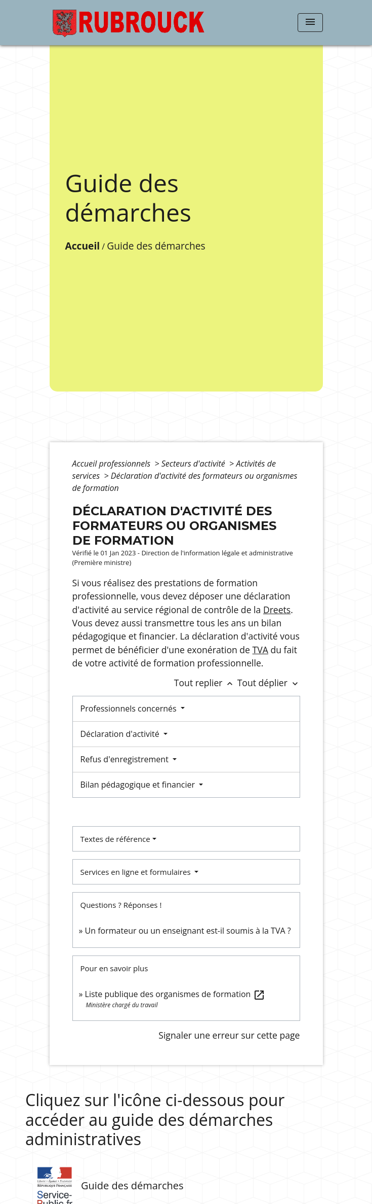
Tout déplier (268, 683)
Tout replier (205, 683)
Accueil (82, 246)
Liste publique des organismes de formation (175, 994)
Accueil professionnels (112, 463)
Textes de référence (115, 839)
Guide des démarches (156, 246)
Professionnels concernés (129, 708)
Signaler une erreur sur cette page (229, 1035)
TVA (260, 650)
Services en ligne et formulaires (136, 872)
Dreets (277, 610)
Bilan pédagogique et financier (138, 784)
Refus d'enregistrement (125, 759)
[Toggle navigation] (310, 22)
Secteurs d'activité (194, 463)
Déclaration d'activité (120, 733)
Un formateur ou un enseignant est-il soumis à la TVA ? (188, 930)
